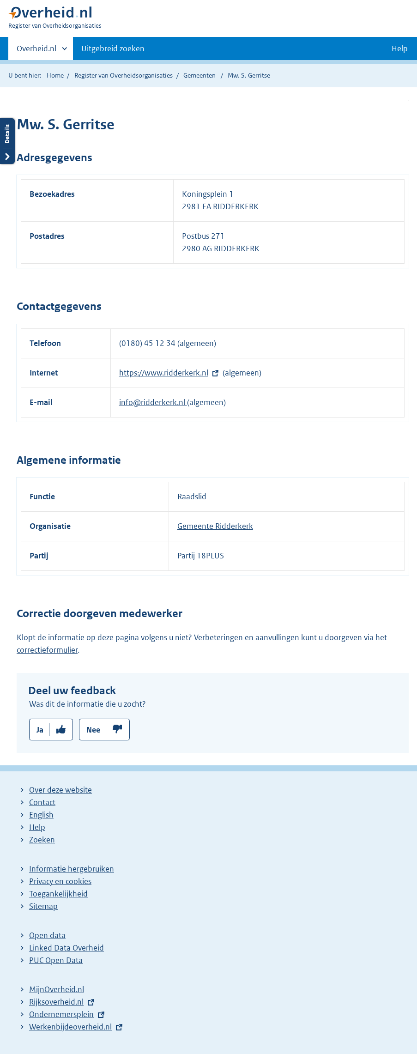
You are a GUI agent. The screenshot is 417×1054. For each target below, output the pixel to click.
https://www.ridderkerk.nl (163, 373)
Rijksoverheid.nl (56, 1002)
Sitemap (43, 906)
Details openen (7, 141)
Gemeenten (199, 75)
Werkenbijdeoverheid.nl (70, 1027)
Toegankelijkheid (58, 894)
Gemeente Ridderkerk (215, 526)
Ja (39, 730)
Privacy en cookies (60, 881)
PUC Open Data (56, 960)
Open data (47, 935)
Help (37, 827)
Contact (42, 802)
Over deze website (60, 790)
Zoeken (42, 840)
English (41, 815)
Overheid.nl (36, 51)
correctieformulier (47, 650)
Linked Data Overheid (66, 948)
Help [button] (400, 48)
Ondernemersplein (61, 1014)
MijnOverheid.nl (56, 989)
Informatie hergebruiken (71, 869)
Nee (93, 730)
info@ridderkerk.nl (153, 402)
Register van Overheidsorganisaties (123, 75)
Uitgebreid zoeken (113, 48)
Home (55, 75)
